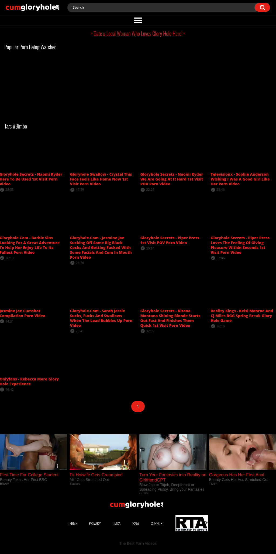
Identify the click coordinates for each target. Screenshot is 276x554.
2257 (135, 523)
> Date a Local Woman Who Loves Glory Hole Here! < (138, 33)
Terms (72, 523)
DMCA (116, 523)
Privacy (95, 523)
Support (157, 523)
